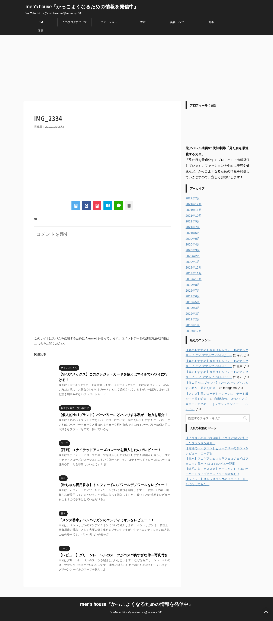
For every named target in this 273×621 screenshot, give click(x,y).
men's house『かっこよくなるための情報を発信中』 (82, 6)
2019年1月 (193, 325)
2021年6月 (193, 233)
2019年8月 (193, 284)
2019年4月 (193, 308)
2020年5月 (193, 238)
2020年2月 (193, 256)
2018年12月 (194, 331)
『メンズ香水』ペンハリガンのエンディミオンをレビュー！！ (106, 520)
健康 (40, 30)
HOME (40, 22)
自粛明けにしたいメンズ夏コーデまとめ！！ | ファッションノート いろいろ (217, 404)
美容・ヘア (177, 22)
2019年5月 (193, 302)
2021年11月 (194, 210)
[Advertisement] (136, 67)
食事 (211, 22)
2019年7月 (193, 290)
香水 (143, 22)
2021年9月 (193, 221)
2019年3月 (193, 313)
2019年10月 (194, 279)
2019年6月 (193, 296)
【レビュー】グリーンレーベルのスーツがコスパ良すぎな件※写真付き (113, 555)
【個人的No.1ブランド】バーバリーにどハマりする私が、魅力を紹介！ (113, 415)
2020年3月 (193, 250)
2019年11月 (194, 273)
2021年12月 (194, 204)
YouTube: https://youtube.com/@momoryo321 (136, 612)
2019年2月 (193, 319)
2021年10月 (194, 215)
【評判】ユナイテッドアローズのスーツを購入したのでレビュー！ (110, 450)
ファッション (108, 22)
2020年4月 (193, 244)
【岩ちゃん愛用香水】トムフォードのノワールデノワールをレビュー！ (113, 485)
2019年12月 (194, 267)
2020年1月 (193, 261)
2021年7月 (193, 227)
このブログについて (74, 22)
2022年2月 (193, 198)
